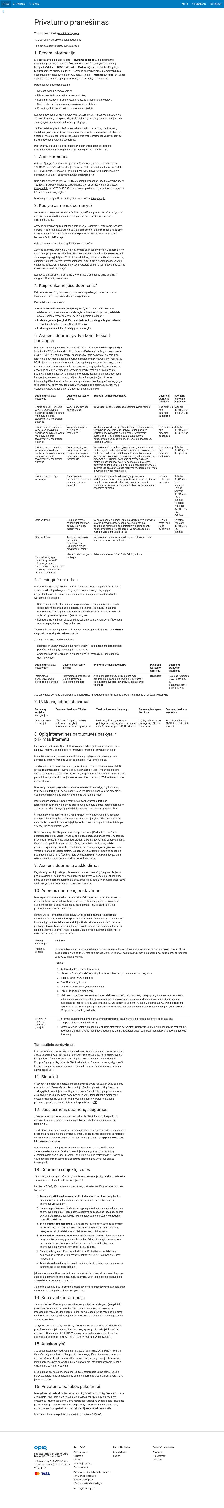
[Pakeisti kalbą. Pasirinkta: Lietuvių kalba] (184, 4)
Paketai (77, 1460)
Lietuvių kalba (120, 1453)
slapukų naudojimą (70, 39)
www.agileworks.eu (88, 969)
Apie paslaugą (80, 1453)
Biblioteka (78, 1457)
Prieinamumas (81, 1468)
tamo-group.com (84, 990)
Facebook (157, 1453)
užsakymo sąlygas (68, 45)
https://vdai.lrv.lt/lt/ (99, 1336)
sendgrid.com (79, 982)
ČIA (91, 243)
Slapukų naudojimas (83, 1480)
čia (93, 1010)
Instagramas (159, 1457)
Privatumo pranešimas (85, 1477)
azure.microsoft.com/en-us (137, 973)
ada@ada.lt (40, 1336)
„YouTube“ (158, 1460)
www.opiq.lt (75, 74)
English (116, 1457)
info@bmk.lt (41, 188)
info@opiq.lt (71, 171)
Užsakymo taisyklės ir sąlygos (88, 1484)
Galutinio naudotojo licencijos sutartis (92, 1473)
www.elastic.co (85, 977)
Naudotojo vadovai (83, 1464)
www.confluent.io (95, 986)
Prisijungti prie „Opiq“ (84, 1489)
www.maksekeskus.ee (92, 995)
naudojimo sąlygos (68, 33)
